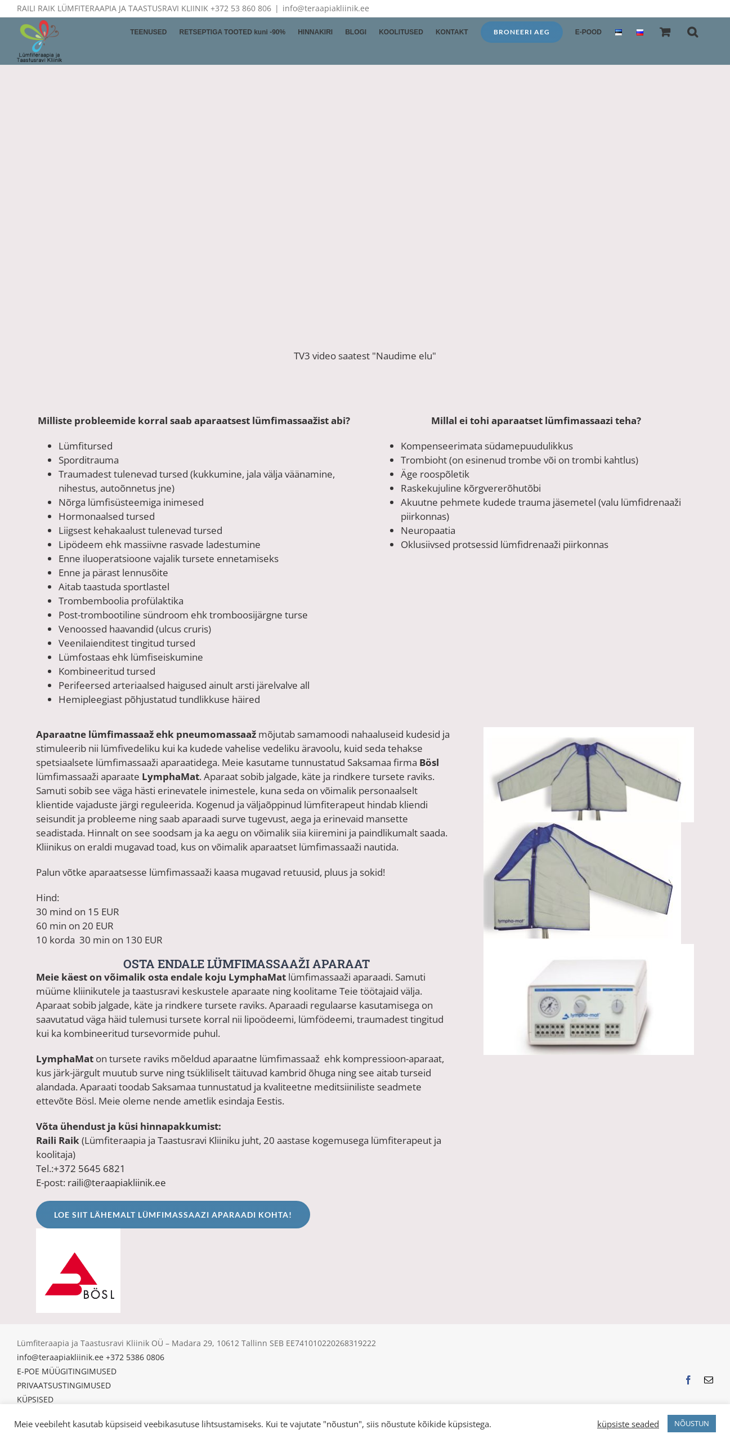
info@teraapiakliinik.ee (326, 8)
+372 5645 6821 (89, 1168)
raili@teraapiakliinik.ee (117, 1182)
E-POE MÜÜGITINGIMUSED (67, 1371)
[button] (692, 30)
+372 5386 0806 (135, 1357)
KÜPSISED (35, 1399)
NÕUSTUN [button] (691, 1423)
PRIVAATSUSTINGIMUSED (64, 1385)
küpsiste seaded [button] (628, 1424)
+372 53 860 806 (241, 8)
